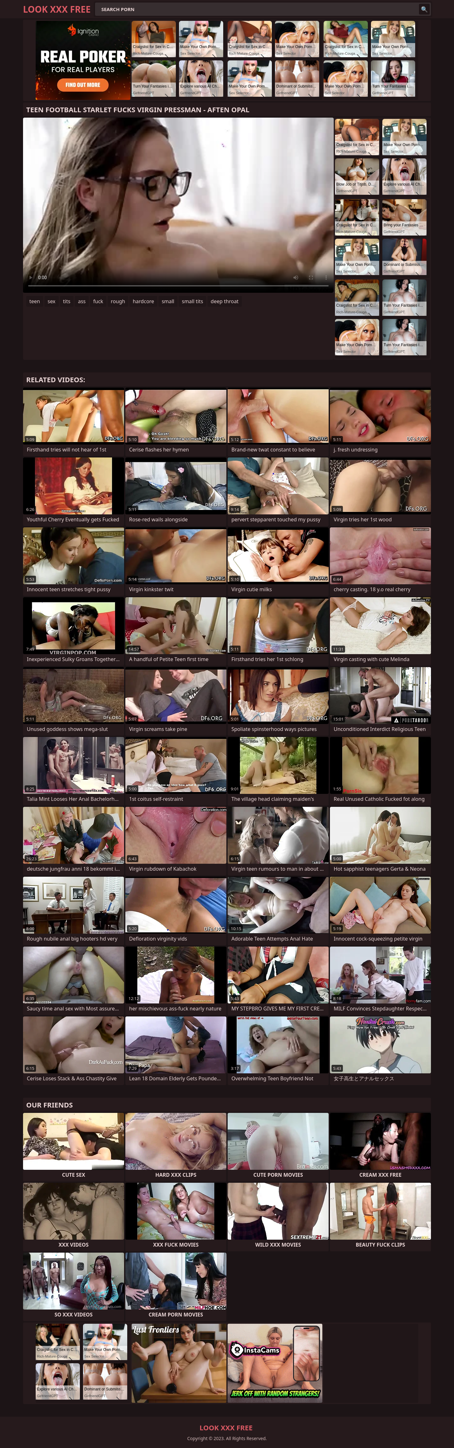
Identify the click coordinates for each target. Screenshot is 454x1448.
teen (34, 301)
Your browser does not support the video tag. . (178, 205)
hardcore (143, 301)
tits (66, 301)
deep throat (224, 301)
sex (52, 301)
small (168, 301)
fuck (98, 301)
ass (82, 301)
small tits (192, 301)
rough (118, 301)
